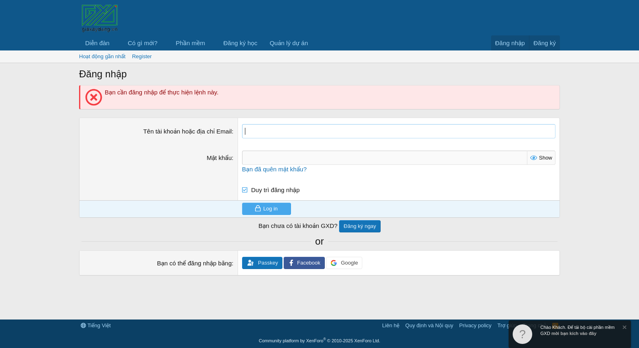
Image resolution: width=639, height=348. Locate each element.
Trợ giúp (507, 325)
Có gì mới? (143, 42)
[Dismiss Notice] (624, 328)
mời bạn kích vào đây (574, 333)
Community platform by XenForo (319, 340)
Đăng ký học (240, 42)
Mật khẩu (219, 157)
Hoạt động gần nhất (102, 56)
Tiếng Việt (96, 325)
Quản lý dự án (289, 42)
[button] (116, 42)
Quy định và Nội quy (429, 325)
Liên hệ (390, 325)
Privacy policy (475, 325)
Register (142, 56)
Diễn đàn (97, 42)
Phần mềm (190, 42)
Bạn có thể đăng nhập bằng (194, 263)
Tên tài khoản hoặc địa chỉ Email (187, 131)
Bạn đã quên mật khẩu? (274, 169)
